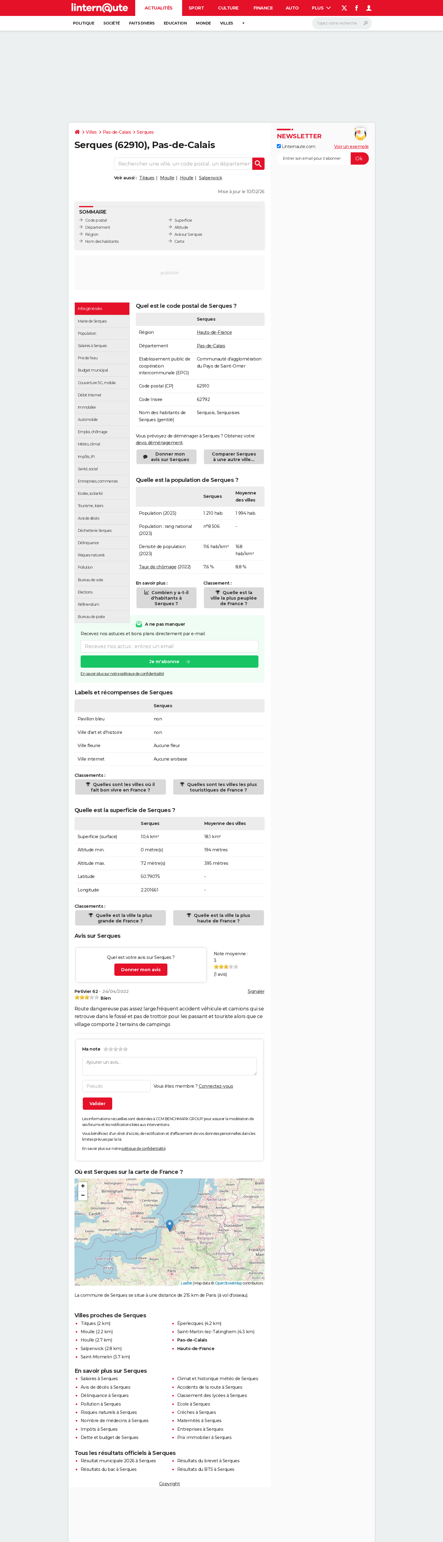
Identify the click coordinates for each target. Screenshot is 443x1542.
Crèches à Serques (196, 1412)
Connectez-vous (216, 1086)
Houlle (186, 178)
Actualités (159, 8)
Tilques (147, 178)
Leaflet (186, 1283)
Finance (263, 8)
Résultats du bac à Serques (109, 1469)
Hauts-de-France (214, 332)
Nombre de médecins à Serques (115, 1420)
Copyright (169, 1484)
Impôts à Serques (99, 1429)
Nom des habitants (102, 241)
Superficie (183, 220)
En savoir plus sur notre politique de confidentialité (122, 673)
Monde (203, 23)
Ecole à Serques (193, 1404)
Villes (226, 23)
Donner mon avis (141, 969)
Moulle (167, 178)
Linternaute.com (296, 146)
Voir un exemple (351, 146)
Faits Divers (142, 23)
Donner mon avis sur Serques (170, 456)
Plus (321, 8)
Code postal (96, 220)
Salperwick (210, 178)
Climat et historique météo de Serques (217, 1378)
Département (97, 227)
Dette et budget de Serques (110, 1437)
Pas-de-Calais (117, 132)
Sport (196, 8)
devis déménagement (159, 442)
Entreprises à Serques (200, 1429)
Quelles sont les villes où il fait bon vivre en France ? (123, 787)
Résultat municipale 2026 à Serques (118, 1461)
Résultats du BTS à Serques (206, 1469)
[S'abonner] (323, 158)
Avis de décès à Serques (106, 1387)
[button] (170, 1225)
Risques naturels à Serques (109, 1412)
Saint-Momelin (96, 1357)
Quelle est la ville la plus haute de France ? (221, 918)
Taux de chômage (158, 567)
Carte (179, 241)
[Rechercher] (342, 23)
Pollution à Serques (101, 1404)
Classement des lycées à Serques (212, 1395)
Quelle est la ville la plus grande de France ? (123, 918)
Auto (292, 8)
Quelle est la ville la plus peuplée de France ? (234, 598)
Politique (83, 23)
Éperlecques (190, 1323)
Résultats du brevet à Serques (208, 1461)
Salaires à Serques (99, 1378)
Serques (145, 132)
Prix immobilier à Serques (204, 1437)
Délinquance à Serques (105, 1395)
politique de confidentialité (143, 1148)
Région (91, 234)
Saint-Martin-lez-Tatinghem (206, 1331)
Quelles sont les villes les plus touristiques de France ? (221, 787)
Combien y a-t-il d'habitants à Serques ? (169, 598)
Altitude (181, 227)
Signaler (256, 991)
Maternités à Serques (199, 1420)
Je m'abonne (164, 661)
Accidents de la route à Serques (210, 1387)
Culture (228, 8)
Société (111, 23)
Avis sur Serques (188, 234)
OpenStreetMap (228, 1283)
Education (175, 23)
